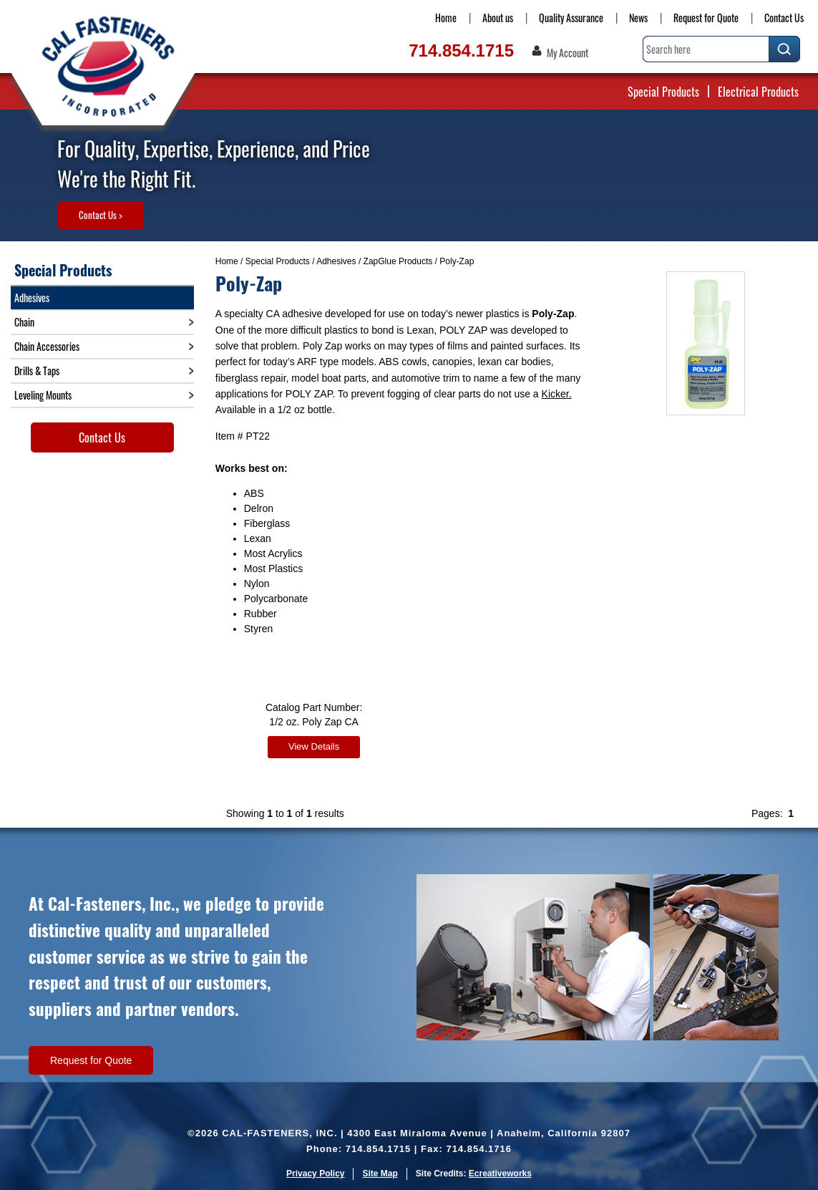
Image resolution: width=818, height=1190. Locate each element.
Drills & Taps (36, 370)
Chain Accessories (46, 346)
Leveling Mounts (43, 394)
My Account (567, 53)
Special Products (663, 91)
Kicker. (557, 394)
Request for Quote (706, 17)
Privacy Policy (315, 1172)
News (638, 17)
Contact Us (784, 17)
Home (446, 17)
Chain (24, 321)
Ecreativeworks (500, 1172)
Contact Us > (100, 215)
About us (497, 17)
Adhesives (336, 261)
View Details (313, 746)
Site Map (379, 1172)
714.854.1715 (461, 50)
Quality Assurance (571, 17)
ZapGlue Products (398, 261)
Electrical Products (758, 91)
